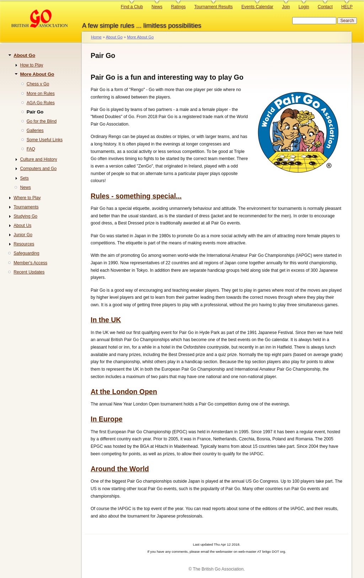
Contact (325, 6)
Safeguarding (26, 253)
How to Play (31, 65)
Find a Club (132, 6)
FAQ (31, 149)
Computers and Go (38, 168)
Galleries (35, 130)
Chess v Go (38, 83)
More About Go (140, 37)
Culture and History (38, 159)
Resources (24, 244)
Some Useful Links (45, 139)
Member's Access (30, 262)
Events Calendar (257, 6)
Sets (24, 178)
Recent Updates (29, 272)
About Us (22, 225)
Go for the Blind (42, 121)
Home (96, 37)
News (156, 6)
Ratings (178, 6)
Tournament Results (213, 6)
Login (304, 6)
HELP (347, 6)
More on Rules (41, 93)
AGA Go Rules (41, 102)
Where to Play (27, 197)
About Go (114, 37)
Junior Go (23, 234)
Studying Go (25, 216)
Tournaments (26, 207)
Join (286, 6)
